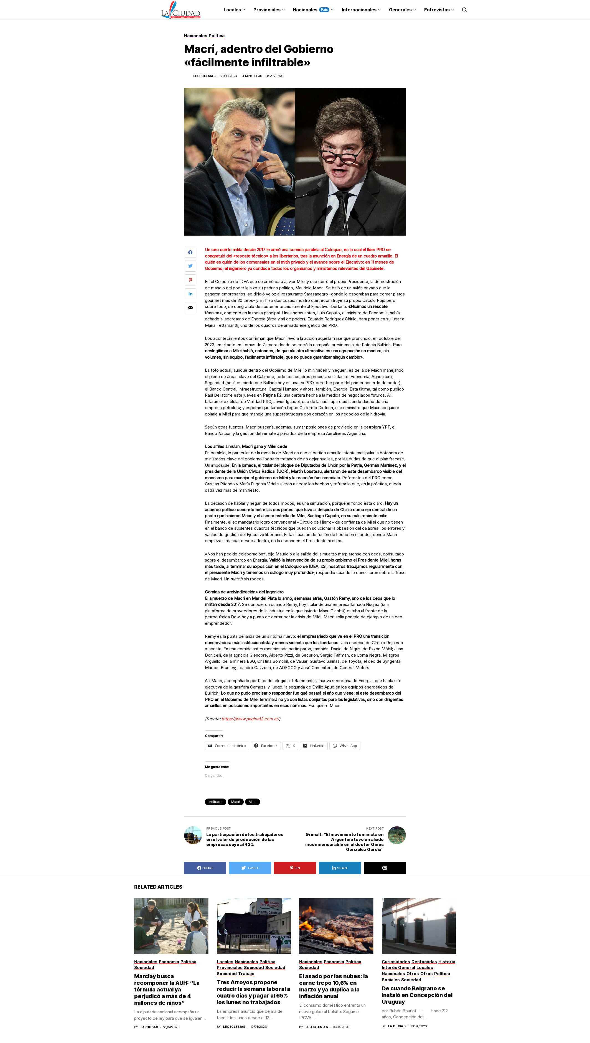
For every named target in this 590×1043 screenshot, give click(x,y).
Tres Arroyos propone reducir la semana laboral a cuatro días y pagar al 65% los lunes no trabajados (253, 992)
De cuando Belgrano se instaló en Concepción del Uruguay (417, 995)
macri (235, 802)
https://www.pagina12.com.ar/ (250, 718)
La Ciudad (149, 1027)
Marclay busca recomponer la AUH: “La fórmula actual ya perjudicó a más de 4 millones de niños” (167, 989)
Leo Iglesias (204, 76)
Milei (252, 802)
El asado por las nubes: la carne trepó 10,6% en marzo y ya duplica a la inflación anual (333, 986)
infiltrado (215, 802)
